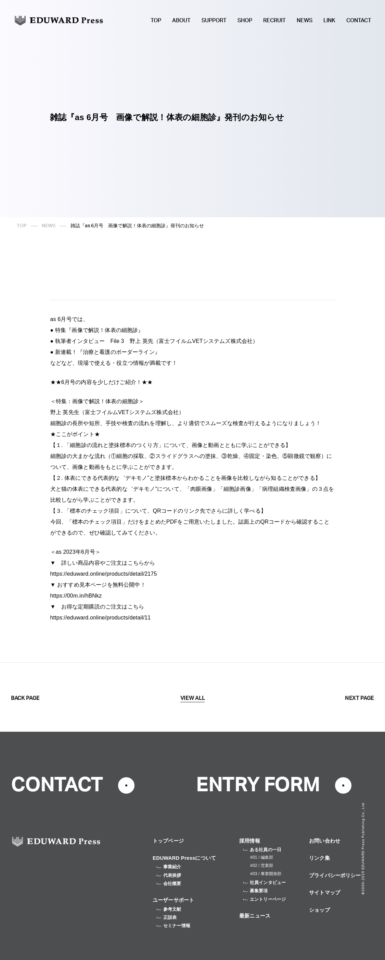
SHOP (245, 20)
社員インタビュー (264, 882)
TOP (156, 20)
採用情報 (249, 841)
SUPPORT (214, 20)
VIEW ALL (192, 698)
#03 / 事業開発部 (265, 873)
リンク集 (319, 858)
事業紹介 (169, 866)
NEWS (304, 20)
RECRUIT (274, 20)
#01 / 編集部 (261, 857)
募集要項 (255, 890)
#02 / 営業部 (261, 865)
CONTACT (358, 20)
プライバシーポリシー (335, 875)
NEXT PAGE (359, 698)
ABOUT (181, 20)
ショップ (319, 910)
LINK (329, 20)
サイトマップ (324, 892)
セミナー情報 (173, 925)
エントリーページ (264, 899)
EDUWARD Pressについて (184, 858)
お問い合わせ (324, 841)
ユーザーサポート (173, 900)
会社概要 (169, 883)
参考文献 (169, 909)
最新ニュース (254, 916)
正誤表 (167, 917)
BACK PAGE (25, 698)
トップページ (168, 841)
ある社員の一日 (262, 849)
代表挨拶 (169, 875)
